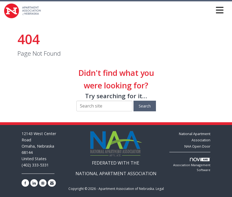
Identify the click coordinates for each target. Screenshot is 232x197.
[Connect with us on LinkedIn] (34, 183)
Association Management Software (191, 165)
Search (145, 106)
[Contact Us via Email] (52, 183)
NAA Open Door (197, 146)
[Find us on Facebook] (25, 183)
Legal (160, 188)
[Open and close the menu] (134, 10)
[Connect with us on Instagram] (43, 183)
